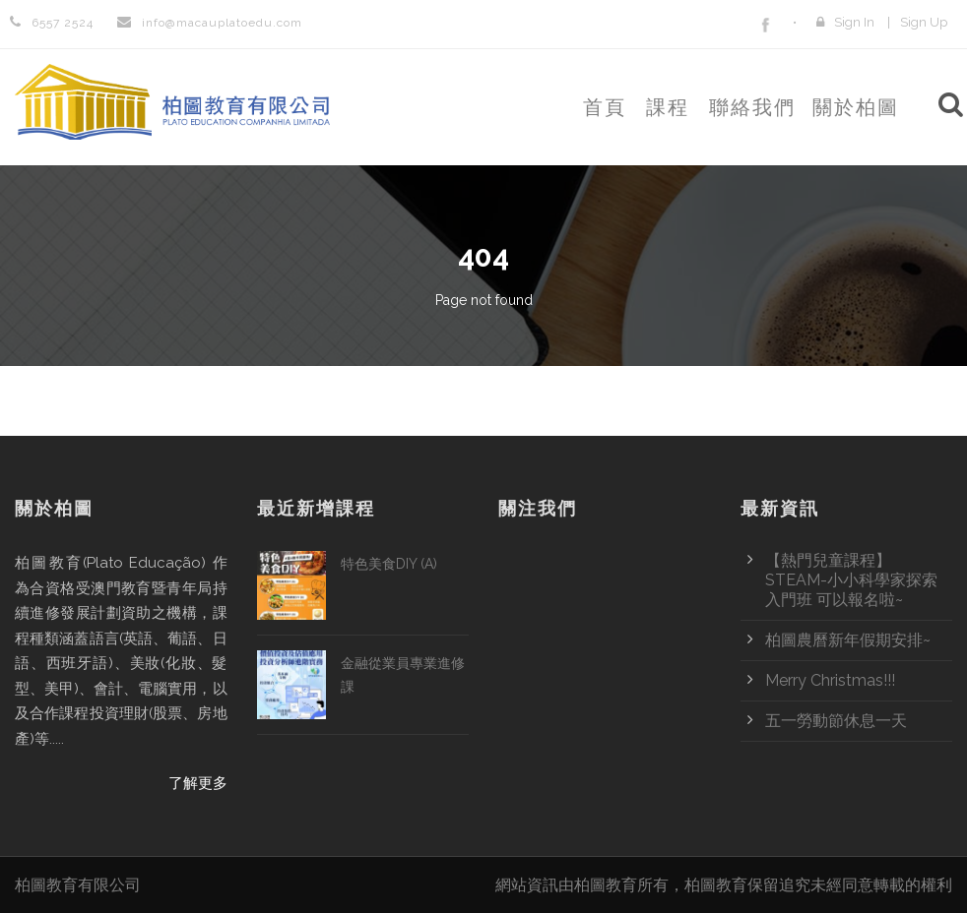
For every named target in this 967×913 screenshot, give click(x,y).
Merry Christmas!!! (830, 680)
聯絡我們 (752, 107)
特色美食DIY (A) (389, 564)
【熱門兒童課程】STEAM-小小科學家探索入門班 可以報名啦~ (851, 580)
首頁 (604, 107)
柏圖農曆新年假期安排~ (848, 640)
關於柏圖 (855, 107)
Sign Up (923, 22)
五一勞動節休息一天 (836, 720)
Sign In (854, 22)
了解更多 (197, 783)
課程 (667, 107)
